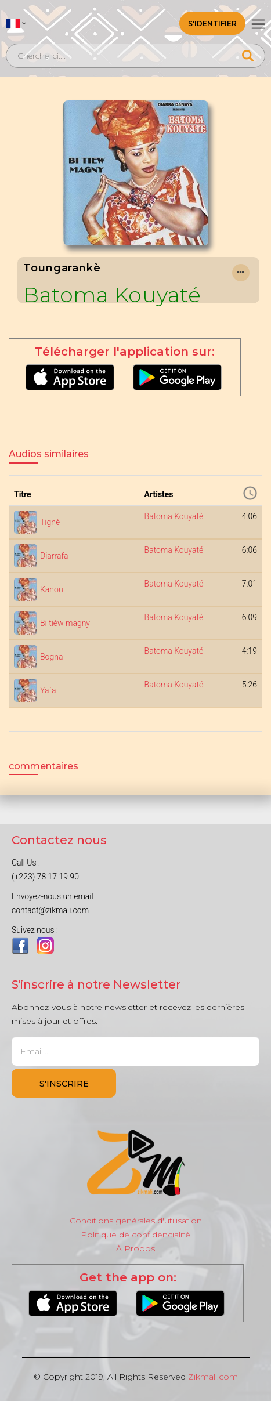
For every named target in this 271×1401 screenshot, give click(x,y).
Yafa (48, 690)
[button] (16, 23)
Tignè (50, 522)
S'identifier (212, 23)
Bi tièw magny (65, 623)
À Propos (135, 1248)
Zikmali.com (213, 1376)
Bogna (51, 656)
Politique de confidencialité (135, 1234)
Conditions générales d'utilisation (136, 1220)
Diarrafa (54, 555)
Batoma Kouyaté (112, 294)
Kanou (51, 589)
